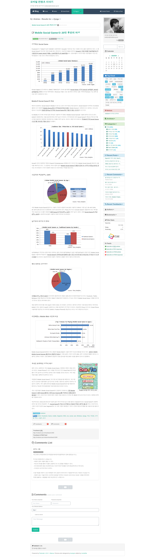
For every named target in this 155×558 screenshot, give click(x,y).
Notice (54, 11)
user (75, 416)
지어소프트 (120, 92)
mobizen (43, 413)
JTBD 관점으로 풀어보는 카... (113, 164)
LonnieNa (84, 553)
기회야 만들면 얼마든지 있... (112, 192)
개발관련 (111, 140)
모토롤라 (108, 94)
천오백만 (108, 84)
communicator (118, 81)
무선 (36, 418)
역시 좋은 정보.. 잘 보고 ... (112, 187)
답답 (115, 79)
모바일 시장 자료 (114, 131)
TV (106, 81)
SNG (64, 416)
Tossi (121, 94)
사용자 (40, 418)
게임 (88, 416)
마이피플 (108, 89)
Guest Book (65, 11)
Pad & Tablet (112, 147)
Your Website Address (37, 506)
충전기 (116, 97)
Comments (55, 424)
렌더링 (121, 87)
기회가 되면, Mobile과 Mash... (113, 197)
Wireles (116, 89)
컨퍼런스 (120, 100)
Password (56, 499)
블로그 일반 (112, 129)
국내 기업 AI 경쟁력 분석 (111, 166)
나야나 (107, 87)
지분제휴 (120, 84)
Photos (107, 92)
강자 (111, 79)
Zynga (84, 416)
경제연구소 (113, 100)
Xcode (107, 105)
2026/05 (114, 55)
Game (50, 416)
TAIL (114, 84)
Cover (45, 11)
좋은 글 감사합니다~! (110, 182)
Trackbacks (37, 424)
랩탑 (107, 100)
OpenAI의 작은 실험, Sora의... (113, 158)
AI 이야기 (112, 150)
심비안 (107, 97)
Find (121, 47)
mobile (54, 416)
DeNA (39, 416)
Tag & (77, 11)
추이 (121, 97)
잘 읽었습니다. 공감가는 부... (113, 177)
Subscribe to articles (113, 246)
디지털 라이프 (113, 138)
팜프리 (115, 94)
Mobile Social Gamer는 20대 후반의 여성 (44, 25)
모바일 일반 (113, 136)
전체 (110, 127)
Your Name (37, 499)
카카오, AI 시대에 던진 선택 (112, 169)
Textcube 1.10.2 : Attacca (46, 553)
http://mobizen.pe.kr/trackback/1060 (43, 433)
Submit (35, 530)
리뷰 (110, 143)
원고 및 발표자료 (114, 145)
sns (68, 416)
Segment (59, 416)
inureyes (72, 553)
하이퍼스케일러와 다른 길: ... (113, 161)
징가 (44, 418)
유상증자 (114, 87)
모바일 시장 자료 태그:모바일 (113, 102)
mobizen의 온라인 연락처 (112, 113)
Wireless (79, 416)
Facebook (45, 416)
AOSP (111, 81)
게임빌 (92, 416)
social (71, 416)
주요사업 (120, 79)
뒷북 (107, 79)
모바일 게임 (60, 38)
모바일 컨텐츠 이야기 (41, 2)
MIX (112, 97)
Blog (35, 11)
